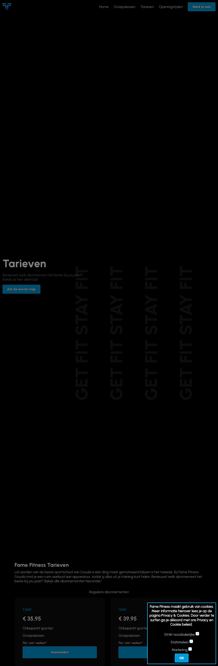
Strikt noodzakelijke (179, 634)
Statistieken (179, 642)
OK (181, 658)
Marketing (180, 650)
